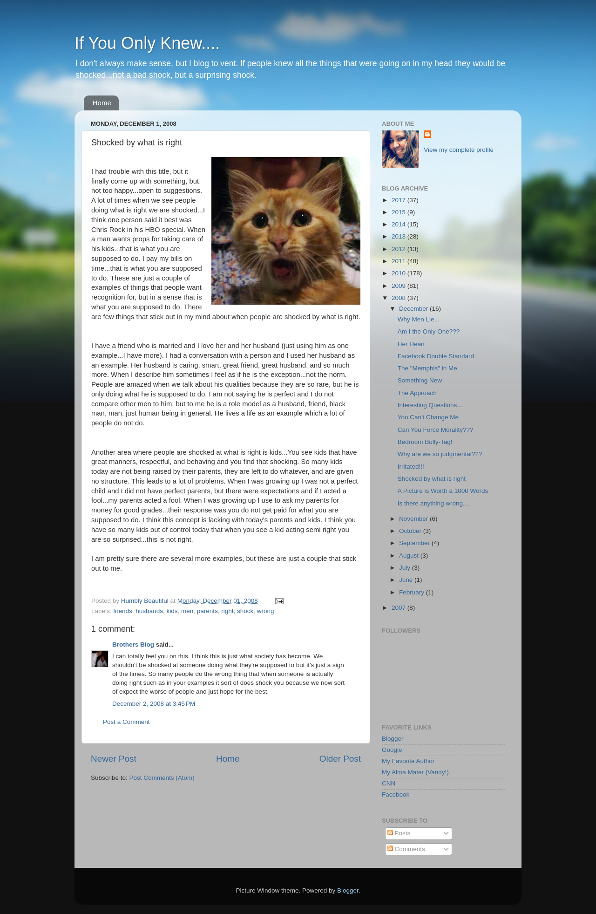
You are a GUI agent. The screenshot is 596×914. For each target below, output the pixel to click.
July (405, 567)
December (414, 308)
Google (392, 749)
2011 (399, 261)
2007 (399, 607)
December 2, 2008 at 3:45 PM (153, 703)
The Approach (417, 392)
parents (207, 610)
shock (245, 610)
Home (102, 103)
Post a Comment (126, 721)
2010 (399, 273)
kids (171, 610)
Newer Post (113, 759)
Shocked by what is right (432, 478)
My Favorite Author (408, 760)
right (227, 610)
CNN (388, 783)
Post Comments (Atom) (162, 777)
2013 (399, 236)
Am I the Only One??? (429, 331)
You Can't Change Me (428, 417)
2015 (399, 212)
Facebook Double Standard (436, 356)
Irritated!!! (411, 466)
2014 (399, 224)
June (406, 579)
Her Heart (411, 344)
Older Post (340, 759)
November (414, 518)
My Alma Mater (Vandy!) (415, 772)
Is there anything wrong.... (434, 503)
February (412, 592)
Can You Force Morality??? (436, 429)
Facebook (395, 794)
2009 (399, 285)
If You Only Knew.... (147, 43)
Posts (399, 833)
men (187, 610)
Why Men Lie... (419, 319)
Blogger (393, 738)
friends (122, 610)
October (411, 530)
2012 (399, 249)
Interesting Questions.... (431, 405)
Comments (406, 849)
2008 (399, 297)
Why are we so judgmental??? (440, 453)
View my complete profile (459, 149)
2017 (399, 200)
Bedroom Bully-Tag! (425, 441)
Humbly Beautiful (145, 600)
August (409, 555)
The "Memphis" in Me (427, 368)
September (415, 542)
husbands (149, 610)
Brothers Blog (133, 644)
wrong (265, 610)
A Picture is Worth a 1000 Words (443, 490)
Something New (420, 380)
